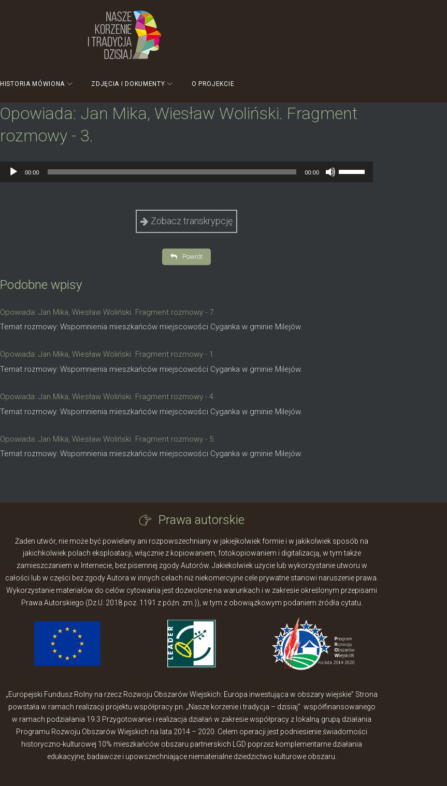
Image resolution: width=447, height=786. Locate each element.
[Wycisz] (330, 172)
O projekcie (213, 84)
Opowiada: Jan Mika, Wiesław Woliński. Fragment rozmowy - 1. (107, 354)
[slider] (172, 171)
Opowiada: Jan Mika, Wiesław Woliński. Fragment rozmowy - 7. (107, 312)
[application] (186, 172)
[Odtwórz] (13, 172)
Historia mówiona (32, 84)
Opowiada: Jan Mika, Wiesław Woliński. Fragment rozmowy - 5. (107, 439)
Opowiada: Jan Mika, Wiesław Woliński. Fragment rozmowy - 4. (107, 396)
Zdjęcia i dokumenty (128, 84)
